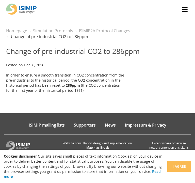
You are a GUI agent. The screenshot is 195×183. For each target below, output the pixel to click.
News (110, 125)
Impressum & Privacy (145, 125)
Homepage (16, 31)
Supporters (85, 125)
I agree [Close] (179, 166)
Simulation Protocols (53, 31)
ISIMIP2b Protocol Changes (104, 31)
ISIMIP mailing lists (47, 125)
